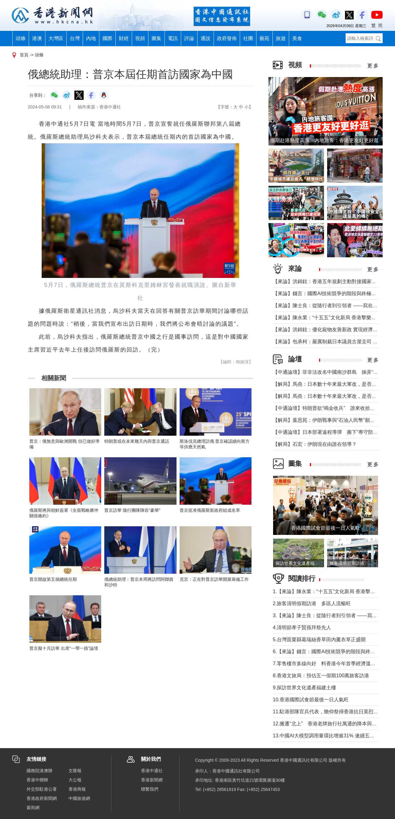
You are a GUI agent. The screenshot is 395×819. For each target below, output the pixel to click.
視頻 (140, 38)
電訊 (173, 38)
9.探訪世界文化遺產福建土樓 (304, 687)
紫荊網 (33, 807)
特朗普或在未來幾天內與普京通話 (136, 441)
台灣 (75, 38)
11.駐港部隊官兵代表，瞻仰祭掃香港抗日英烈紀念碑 (330, 711)
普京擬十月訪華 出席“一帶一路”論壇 (63, 648)
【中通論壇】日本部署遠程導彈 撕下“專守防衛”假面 (331, 432)
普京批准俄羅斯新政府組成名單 (210, 510)
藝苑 (264, 38)
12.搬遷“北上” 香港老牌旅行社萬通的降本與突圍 (327, 723)
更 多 (372, 65)
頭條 (21, 38)
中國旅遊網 (79, 798)
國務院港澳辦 (39, 770)
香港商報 (77, 789)
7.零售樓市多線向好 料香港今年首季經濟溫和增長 (329, 663)
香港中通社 (152, 770)
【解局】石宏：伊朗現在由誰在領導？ (315, 444)
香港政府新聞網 (42, 798)
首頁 (24, 54)
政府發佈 (227, 38)
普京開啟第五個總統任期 (53, 579)
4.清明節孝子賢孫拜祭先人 (302, 627)
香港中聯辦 (37, 779)
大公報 (75, 779)
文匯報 (75, 770)
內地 (91, 38)
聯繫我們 (149, 789)
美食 (297, 38)
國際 (107, 38)
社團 (248, 38)
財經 (124, 38)
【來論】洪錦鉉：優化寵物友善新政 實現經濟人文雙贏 (333, 329)
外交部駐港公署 (42, 789)
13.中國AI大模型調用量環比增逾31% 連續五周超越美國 (333, 735)
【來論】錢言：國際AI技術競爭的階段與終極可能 (327, 293)
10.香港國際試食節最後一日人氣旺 (311, 699)
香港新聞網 (152, 779)
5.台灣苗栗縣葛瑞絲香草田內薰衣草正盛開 (319, 639)
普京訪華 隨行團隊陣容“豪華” (132, 510)
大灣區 (55, 38)
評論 (189, 38)
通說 (205, 38)
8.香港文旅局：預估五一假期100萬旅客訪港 (321, 675)
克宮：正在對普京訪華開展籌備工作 (214, 579)
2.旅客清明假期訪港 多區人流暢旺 (312, 603)
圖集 (156, 38)
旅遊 (281, 38)
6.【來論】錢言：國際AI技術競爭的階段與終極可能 (329, 651)
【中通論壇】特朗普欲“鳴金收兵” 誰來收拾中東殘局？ (334, 408)
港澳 (37, 38)
